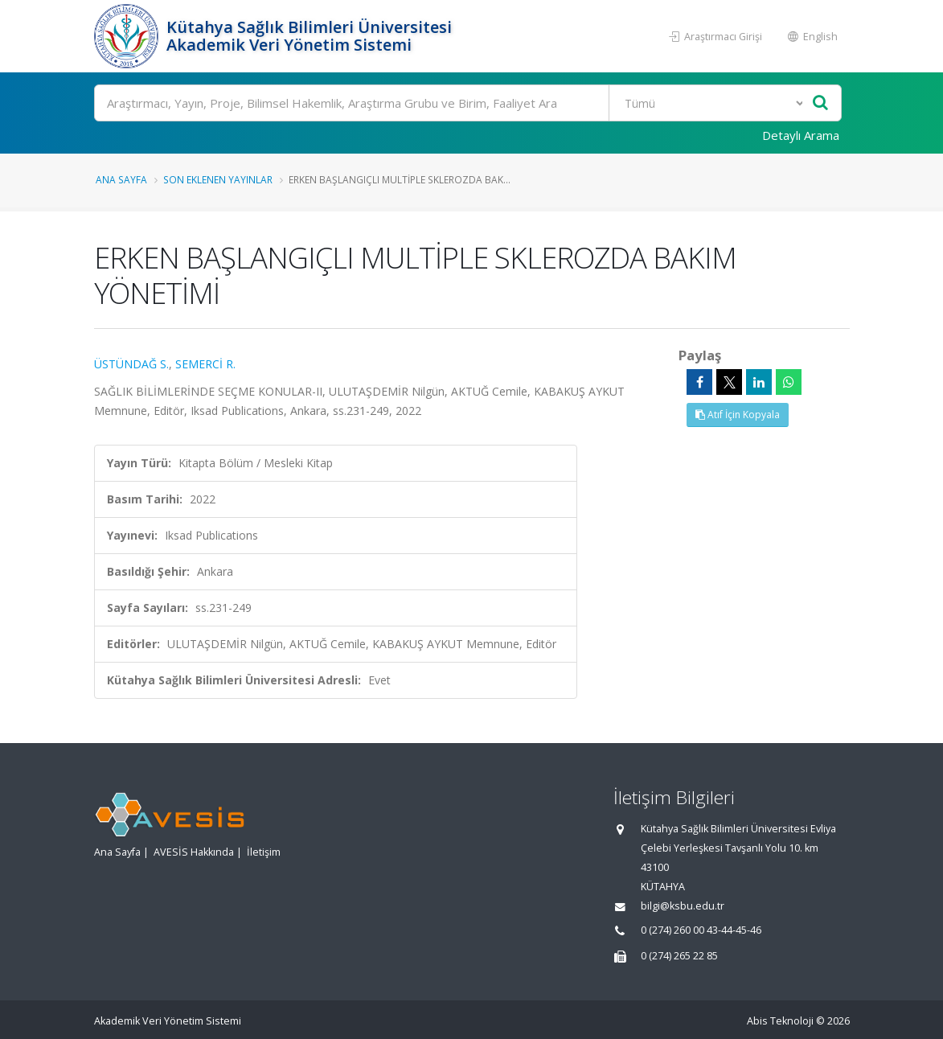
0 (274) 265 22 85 (679, 956)
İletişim (264, 852)
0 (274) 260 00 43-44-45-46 (701, 930)
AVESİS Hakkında (194, 852)
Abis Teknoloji (780, 1021)
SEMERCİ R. (205, 364)
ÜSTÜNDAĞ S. (131, 364)
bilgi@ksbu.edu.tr (682, 906)
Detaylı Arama (800, 135)
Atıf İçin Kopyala (737, 414)
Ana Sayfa (121, 179)
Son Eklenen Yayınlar (218, 179)
